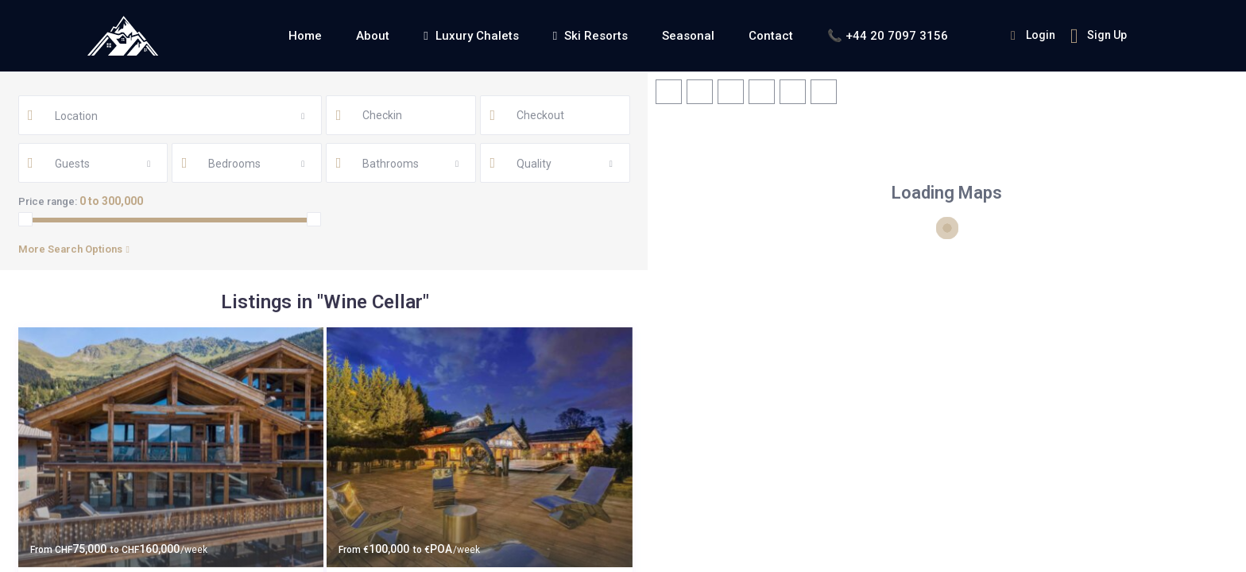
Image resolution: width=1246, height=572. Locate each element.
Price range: (47, 201)
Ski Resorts (590, 36)
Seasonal (688, 36)
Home (305, 36)
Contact (771, 36)
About (372, 36)
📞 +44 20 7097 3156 (887, 36)
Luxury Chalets (471, 36)
